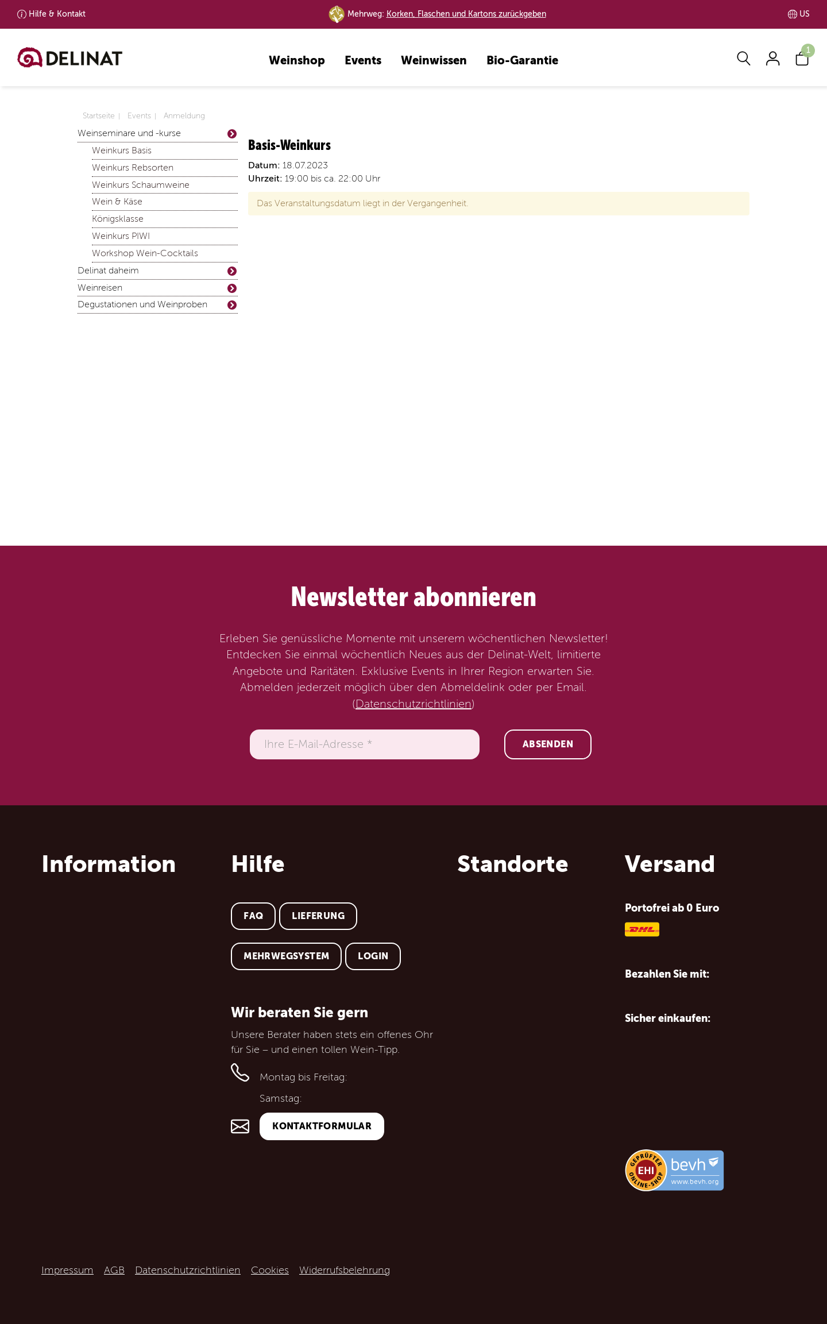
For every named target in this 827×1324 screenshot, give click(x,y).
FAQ (253, 915)
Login (373, 956)
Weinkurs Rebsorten (132, 168)
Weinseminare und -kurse (158, 133)
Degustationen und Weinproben (158, 304)
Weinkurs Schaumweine (141, 185)
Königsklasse (118, 219)
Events (363, 61)
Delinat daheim (158, 270)
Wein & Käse (117, 201)
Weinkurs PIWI (121, 236)
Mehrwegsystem (286, 956)
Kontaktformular (322, 1126)
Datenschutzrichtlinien (413, 704)
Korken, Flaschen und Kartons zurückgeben (466, 14)
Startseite (99, 115)
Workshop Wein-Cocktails (145, 253)
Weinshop (297, 61)
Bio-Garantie (522, 61)
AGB (114, 1270)
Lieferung (318, 915)
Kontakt (57, 14)
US (804, 14)
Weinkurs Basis (122, 150)
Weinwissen (434, 61)
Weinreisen (158, 288)
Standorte (513, 864)
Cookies (270, 1270)
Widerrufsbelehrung (344, 1270)
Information (108, 864)
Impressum (67, 1270)
